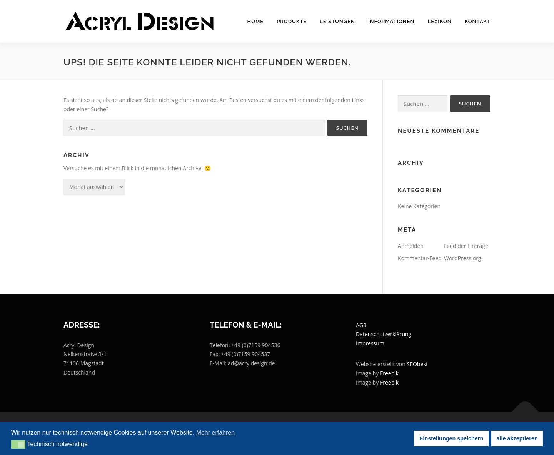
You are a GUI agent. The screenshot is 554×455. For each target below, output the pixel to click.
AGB (361, 325)
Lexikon (440, 21)
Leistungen (337, 21)
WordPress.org (462, 258)
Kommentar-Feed (420, 258)
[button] (18, 444)
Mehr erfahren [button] (215, 432)
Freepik (389, 373)
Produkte (292, 21)
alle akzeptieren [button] (517, 438)
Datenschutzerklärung (383, 334)
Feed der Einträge (466, 245)
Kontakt (478, 21)
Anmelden (411, 245)
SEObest (417, 364)
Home (255, 21)
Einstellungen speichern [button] (451, 438)
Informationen (391, 21)
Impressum (370, 343)
